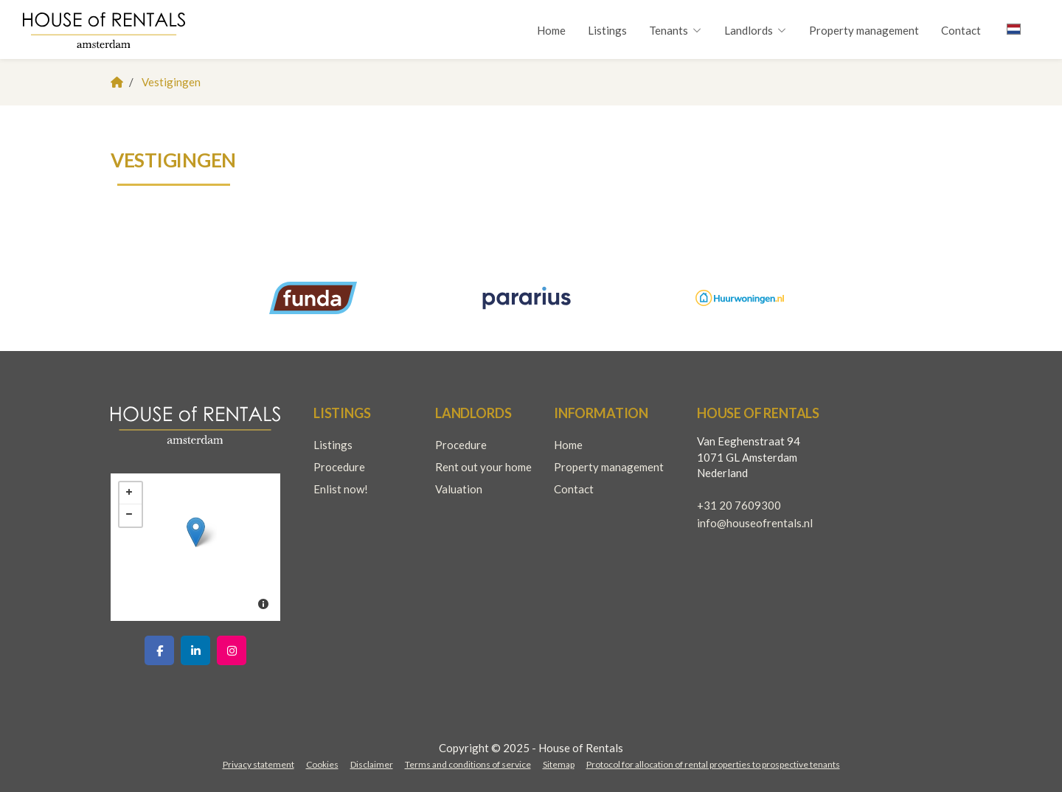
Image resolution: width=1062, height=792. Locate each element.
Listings (607, 30)
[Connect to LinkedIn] (195, 650)
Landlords (755, 30)
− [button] (130, 515)
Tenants (675, 30)
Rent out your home (483, 466)
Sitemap (559, 764)
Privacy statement (258, 764)
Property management (864, 30)
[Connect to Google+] (231, 650)
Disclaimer (371, 764)
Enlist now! (340, 489)
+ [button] (130, 493)
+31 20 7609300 (739, 505)
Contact (961, 30)
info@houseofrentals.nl (755, 522)
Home (551, 30)
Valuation (458, 489)
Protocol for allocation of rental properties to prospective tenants (713, 764)
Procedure (339, 466)
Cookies (322, 764)
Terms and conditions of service (468, 764)
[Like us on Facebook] (159, 650)
